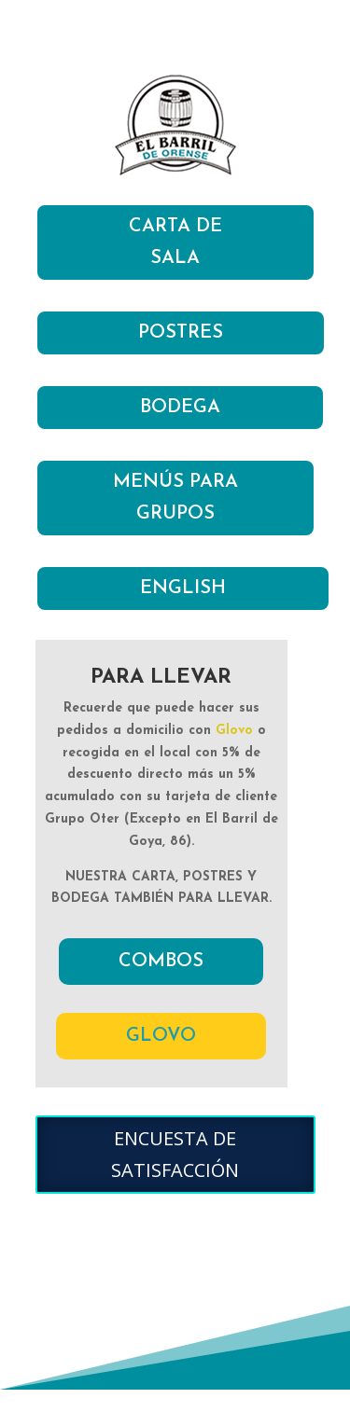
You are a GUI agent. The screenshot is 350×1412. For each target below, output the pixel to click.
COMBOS (161, 961)
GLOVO (161, 1036)
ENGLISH (183, 588)
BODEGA (180, 407)
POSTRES (180, 333)
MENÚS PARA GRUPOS (175, 498)
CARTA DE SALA (175, 242)
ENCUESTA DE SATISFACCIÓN (175, 1154)
